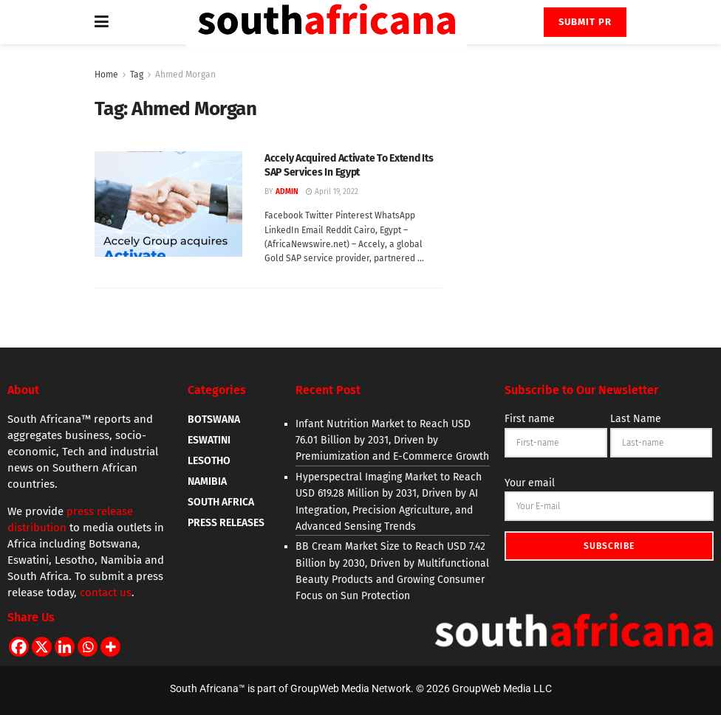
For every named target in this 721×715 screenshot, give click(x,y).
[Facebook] (19, 647)
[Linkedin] (65, 647)
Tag (136, 74)
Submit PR (585, 21)
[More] (110, 647)
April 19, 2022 (332, 191)
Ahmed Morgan (185, 74)
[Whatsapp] (88, 647)
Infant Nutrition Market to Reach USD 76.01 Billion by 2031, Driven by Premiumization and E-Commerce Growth (392, 440)
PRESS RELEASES (226, 523)
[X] (42, 647)
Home (106, 74)
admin (287, 191)
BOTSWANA (214, 419)
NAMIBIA (207, 481)
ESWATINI (209, 440)
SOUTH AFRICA (221, 502)
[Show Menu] (102, 22)
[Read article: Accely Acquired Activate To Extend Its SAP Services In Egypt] (168, 204)
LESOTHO (209, 461)
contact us (105, 592)
